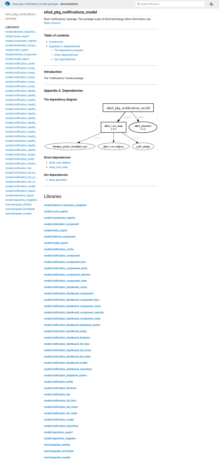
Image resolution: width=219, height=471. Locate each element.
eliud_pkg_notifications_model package (35, 4)
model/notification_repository (61, 425)
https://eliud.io (52, 23)
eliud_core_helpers (60, 162)
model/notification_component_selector (67, 274)
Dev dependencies (64, 59)
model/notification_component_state (65, 280)
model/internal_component (59, 236)
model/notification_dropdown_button (65, 375)
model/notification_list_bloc (60, 400)
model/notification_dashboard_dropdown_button (72, 325)
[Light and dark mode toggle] (211, 4)
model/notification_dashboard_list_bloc (67, 343)
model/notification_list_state (60, 413)
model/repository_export (58, 432)
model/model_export (56, 243)
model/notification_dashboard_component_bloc (71, 299)
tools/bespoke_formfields (59, 451)
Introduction (56, 41)
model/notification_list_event (61, 406)
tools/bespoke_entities (57, 444)
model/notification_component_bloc (65, 262)
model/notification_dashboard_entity (65, 331)
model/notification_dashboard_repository (68, 369)
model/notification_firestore (60, 388)
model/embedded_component (61, 224)
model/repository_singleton (60, 438)
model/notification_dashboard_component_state (72, 318)
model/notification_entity (58, 381)
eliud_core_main (58, 167)
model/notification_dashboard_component (68, 293)
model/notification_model (59, 419)
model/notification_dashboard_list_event (67, 350)
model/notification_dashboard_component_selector (74, 312)
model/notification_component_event (65, 268)
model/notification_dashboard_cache (65, 287)
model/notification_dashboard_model (65, 362)
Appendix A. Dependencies (64, 46)
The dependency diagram (68, 50)
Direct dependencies (66, 54)
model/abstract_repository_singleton (65, 205)
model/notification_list (57, 394)
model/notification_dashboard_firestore (67, 337)
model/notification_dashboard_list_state (67, 356)
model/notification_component (62, 255)
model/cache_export (56, 211)
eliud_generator (58, 179)
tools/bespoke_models (57, 457)
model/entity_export (55, 230)
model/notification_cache (59, 249)
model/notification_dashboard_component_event (72, 306)
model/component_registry (59, 217)
